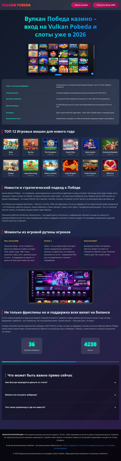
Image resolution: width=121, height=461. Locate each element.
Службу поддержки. (70, 445)
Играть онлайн (81, 5)
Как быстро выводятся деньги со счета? (26, 382)
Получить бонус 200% (106, 5)
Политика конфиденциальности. (93, 445)
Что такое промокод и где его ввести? (25, 407)
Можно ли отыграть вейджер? (21, 394)
